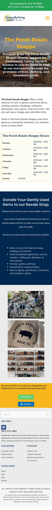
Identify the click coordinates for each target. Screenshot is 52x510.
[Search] (48, 414)
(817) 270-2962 (9, 431)
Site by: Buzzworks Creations (30, 492)
